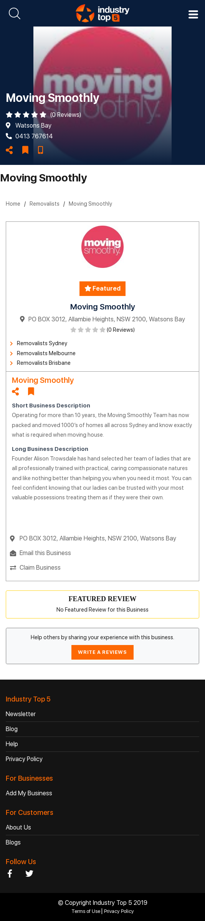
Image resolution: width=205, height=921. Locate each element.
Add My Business (29, 793)
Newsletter (21, 714)
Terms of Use (86, 911)
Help (12, 744)
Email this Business (45, 553)
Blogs (13, 842)
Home (13, 204)
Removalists (45, 204)
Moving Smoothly (90, 204)
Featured (102, 288)
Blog (12, 729)
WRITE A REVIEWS (102, 652)
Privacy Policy (24, 759)
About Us (18, 827)
